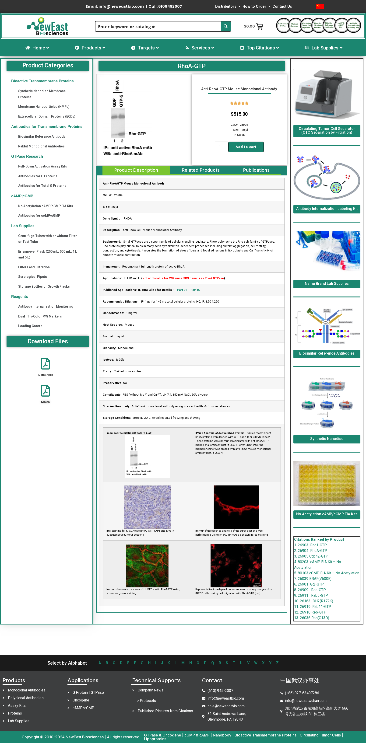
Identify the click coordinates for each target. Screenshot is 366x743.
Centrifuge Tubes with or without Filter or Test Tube (47, 239)
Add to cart (246, 147)
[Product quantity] (221, 147)
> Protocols (146, 700)
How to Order (254, 6)
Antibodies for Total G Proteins (42, 186)
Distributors (225, 6)
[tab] (136, 170)
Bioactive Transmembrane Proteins (42, 81)
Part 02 (195, 290)
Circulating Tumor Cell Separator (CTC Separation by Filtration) (327, 130)
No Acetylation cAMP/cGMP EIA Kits (45, 206)
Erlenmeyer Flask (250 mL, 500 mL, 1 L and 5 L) (47, 254)
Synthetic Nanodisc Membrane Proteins (42, 94)
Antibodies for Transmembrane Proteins (46, 127)
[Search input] (158, 26)
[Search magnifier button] (226, 26)
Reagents (19, 297)
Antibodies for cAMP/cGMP (39, 215)
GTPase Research (27, 156)
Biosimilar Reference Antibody (41, 136)
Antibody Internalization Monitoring (45, 306)
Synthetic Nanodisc (326, 438)
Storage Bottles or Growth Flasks (44, 286)
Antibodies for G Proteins (37, 176)
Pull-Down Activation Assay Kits (42, 166)
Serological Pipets (32, 277)
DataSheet (45, 375)
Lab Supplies (23, 226)
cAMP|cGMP (22, 196)
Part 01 (181, 290)
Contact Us (282, 6)
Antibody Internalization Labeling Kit (327, 208)
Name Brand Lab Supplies (327, 283)
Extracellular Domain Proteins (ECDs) (46, 116)
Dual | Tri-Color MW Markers (40, 316)
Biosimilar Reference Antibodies (327, 353)
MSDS (45, 402)
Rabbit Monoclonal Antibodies (41, 146)
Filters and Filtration (34, 267)
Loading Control (30, 326)
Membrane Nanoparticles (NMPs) (44, 106)
